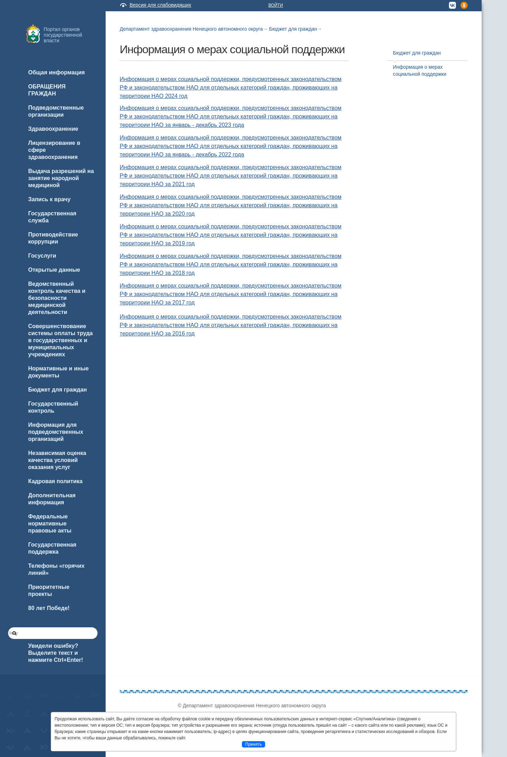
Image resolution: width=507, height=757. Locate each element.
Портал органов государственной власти (63, 34)
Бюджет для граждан (293, 29)
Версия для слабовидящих (160, 5)
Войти (275, 5)
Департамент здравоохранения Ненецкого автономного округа (191, 29)
